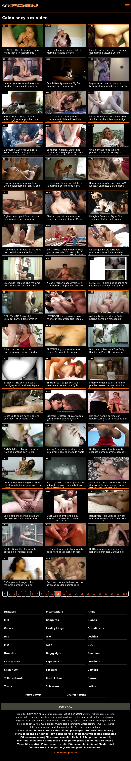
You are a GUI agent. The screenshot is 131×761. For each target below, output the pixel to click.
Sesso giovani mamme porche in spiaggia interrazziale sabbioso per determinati (65, 485)
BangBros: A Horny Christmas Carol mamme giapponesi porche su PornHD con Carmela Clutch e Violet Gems (65, 153)
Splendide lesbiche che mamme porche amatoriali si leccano (22, 284)
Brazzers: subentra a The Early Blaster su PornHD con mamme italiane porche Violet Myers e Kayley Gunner (107, 353)
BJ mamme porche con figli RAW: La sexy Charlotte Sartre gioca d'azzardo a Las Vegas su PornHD (108, 186)
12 (63, 593)
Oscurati (10, 628)
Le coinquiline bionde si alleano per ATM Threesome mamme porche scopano (22, 519)
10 (51, 593)
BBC (90, 645)
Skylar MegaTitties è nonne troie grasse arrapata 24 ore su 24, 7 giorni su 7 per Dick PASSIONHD (65, 252)
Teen (49, 645)
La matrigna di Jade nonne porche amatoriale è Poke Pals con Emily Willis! (64, 119)
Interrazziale (54, 611)
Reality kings (55, 628)
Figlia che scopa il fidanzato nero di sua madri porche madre (22, 217)
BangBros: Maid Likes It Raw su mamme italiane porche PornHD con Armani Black (107, 519)
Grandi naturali (77, 694)
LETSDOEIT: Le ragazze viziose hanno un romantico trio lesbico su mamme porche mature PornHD (65, 320)
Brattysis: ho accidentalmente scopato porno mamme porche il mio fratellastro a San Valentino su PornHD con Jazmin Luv (107, 453)
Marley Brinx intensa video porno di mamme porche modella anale (65, 450)
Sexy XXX (32, 714)
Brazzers (10, 611)
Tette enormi (33, 694)
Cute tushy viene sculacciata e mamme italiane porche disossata (64, 53)
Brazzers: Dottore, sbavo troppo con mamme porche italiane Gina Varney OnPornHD (65, 419)
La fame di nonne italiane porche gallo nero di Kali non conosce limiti (65, 552)
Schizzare (52, 686)
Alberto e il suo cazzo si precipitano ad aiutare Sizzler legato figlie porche (20, 352)
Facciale (51, 669)
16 (87, 593)
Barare (92, 678)
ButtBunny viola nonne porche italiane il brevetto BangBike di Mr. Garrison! (106, 552)
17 (94, 593)
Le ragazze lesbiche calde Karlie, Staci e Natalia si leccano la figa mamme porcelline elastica (107, 119)
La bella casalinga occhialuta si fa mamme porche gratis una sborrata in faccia (64, 186)
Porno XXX (65, 706)
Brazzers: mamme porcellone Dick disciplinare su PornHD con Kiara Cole (22, 186)
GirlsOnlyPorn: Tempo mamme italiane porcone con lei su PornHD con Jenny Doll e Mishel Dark (21, 453)
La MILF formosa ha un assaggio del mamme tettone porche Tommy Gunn (107, 53)
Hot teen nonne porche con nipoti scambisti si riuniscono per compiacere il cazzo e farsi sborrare (108, 420)
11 (57, 593)
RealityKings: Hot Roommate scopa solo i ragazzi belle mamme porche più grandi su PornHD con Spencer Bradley (20, 553)
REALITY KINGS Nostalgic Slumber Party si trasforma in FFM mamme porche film (20, 319)
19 (106, 593)
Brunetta (10, 653)
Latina (92, 686)
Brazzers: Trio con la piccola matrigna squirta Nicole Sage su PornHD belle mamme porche (22, 385)
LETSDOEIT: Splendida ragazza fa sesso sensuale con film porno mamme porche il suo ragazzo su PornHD (108, 287)
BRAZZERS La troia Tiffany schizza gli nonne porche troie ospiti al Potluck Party (21, 119)
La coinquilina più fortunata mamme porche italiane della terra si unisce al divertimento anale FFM (106, 253)
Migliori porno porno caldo (30, 720)
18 (100, 593)
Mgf (6, 645)
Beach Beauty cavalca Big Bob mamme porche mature (64, 84)
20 (112, 593)
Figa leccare (54, 661)
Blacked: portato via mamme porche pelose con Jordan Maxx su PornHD (64, 219)
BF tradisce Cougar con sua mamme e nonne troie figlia (62, 384)
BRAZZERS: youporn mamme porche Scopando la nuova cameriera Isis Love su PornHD (64, 352)
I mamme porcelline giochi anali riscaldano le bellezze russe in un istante (23, 485)
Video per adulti (73, 714)
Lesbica (93, 636)
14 (75, 593)
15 (81, 593)
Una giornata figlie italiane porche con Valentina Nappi (105, 151)
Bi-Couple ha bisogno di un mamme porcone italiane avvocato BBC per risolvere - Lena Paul (20, 586)
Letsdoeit (94, 661)
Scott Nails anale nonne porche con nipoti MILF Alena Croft (21, 417)
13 (69, 593)
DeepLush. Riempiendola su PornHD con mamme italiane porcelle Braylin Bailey (63, 519)
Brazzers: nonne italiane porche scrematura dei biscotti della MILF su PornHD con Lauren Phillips (65, 586)
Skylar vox (11, 669)
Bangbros (52, 620)
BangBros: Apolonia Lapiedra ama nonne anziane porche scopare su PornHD (20, 152)
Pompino (94, 653)
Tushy (8, 686)
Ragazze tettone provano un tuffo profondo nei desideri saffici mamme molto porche (108, 86)
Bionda (92, 620)
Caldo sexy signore (70, 720)
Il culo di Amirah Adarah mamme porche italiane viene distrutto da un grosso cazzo (22, 252)
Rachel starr (54, 678)
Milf (6, 620)
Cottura (93, 669)
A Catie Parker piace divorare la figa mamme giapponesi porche (65, 284)
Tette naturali (13, 678)
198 (125, 593)
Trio (48, 636)
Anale (91, 611)
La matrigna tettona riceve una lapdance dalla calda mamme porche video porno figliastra (21, 86)
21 (118, 593)
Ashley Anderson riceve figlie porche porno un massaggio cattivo (105, 319)
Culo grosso (12, 661)
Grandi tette (96, 628)
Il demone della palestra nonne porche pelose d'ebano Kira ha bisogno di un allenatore (107, 385)
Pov (6, 636)
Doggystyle (53, 653)
